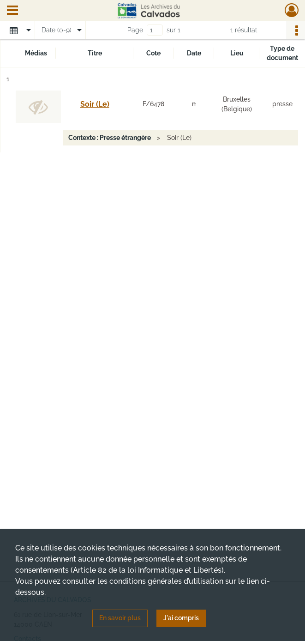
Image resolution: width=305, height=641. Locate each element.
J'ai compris (181, 618)
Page (135, 30)
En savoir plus (120, 618)
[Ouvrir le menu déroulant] (12, 11)
